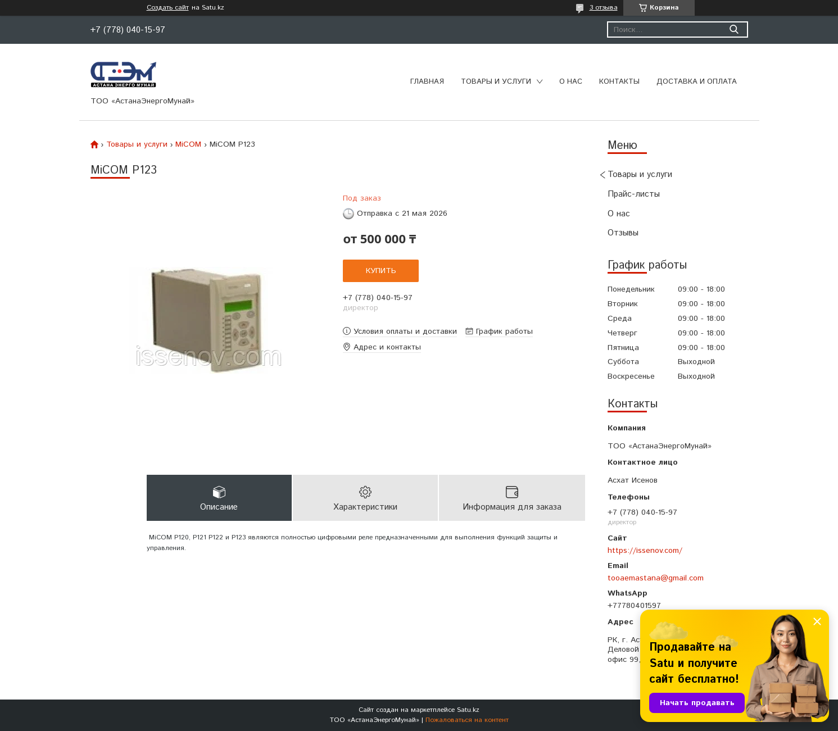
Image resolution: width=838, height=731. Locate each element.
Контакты (619, 81)
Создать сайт (168, 8)
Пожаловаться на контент (467, 720)
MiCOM (188, 144)
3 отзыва (604, 7)
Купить (381, 270)
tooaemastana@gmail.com (656, 578)
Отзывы (623, 233)
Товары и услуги (496, 81)
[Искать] (734, 29)
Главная (427, 81)
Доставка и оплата (696, 81)
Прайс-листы (634, 194)
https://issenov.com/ (645, 550)
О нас (570, 81)
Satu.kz (468, 710)
